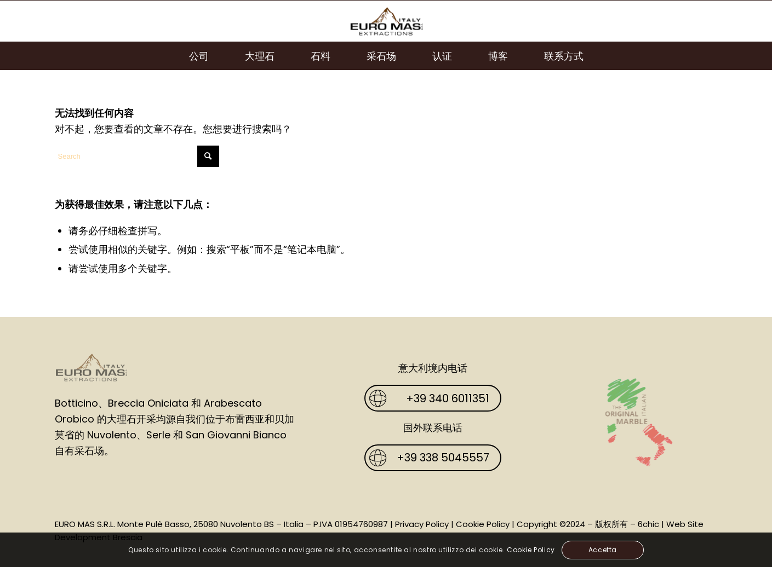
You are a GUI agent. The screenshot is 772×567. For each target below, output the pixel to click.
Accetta (602, 549)
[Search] (137, 156)
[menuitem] (199, 56)
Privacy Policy (422, 524)
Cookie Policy (483, 524)
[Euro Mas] (385, 21)
